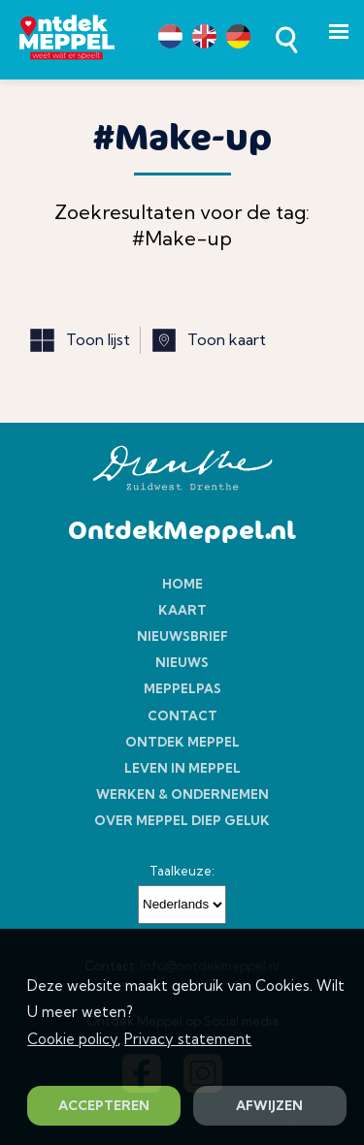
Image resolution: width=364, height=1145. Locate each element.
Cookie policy (72, 1039)
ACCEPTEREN (103, 1105)
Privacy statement (187, 1039)
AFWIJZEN (269, 1105)
